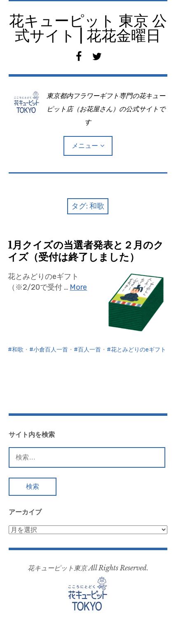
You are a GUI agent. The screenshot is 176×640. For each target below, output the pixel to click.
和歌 (17, 349)
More (78, 287)
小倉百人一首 (50, 349)
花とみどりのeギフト (138, 349)
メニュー (85, 146)
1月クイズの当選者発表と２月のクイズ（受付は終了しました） (86, 251)
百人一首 (89, 349)
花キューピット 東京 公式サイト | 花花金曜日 (88, 28)
